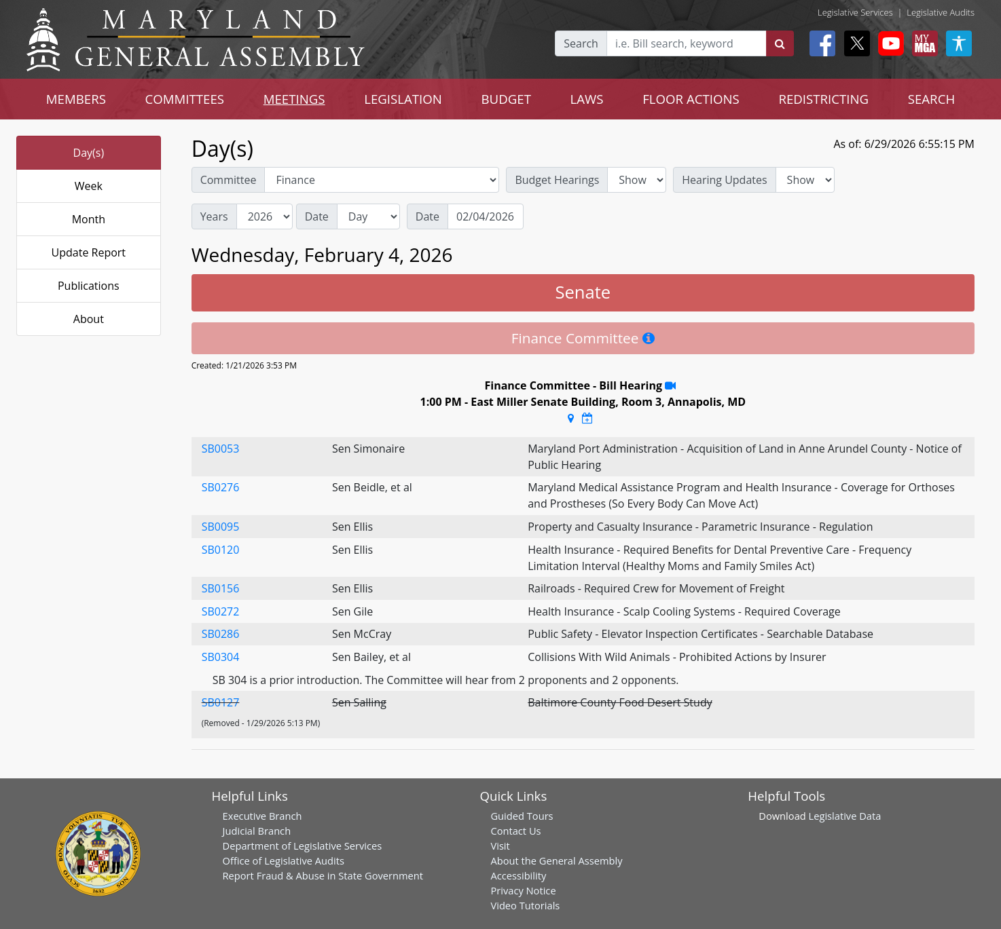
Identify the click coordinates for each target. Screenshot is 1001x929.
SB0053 (221, 448)
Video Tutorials (525, 905)
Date (317, 216)
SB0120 (221, 549)
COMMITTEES (185, 98)
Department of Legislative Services (302, 845)
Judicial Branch (257, 830)
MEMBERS (76, 98)
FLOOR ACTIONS (691, 98)
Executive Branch (262, 815)
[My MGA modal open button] (922, 43)
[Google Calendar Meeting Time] (587, 418)
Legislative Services (855, 12)
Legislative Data (845, 815)
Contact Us (515, 830)
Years (214, 216)
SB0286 (221, 633)
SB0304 (221, 656)
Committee (228, 179)
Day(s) (89, 152)
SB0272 (221, 611)
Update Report (89, 252)
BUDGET (506, 98)
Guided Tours (521, 815)
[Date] (486, 216)
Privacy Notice (523, 890)
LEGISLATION (403, 98)
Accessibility (518, 875)
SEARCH (931, 98)
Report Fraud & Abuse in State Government (323, 875)
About (88, 318)
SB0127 (221, 702)
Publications (89, 285)
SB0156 (221, 588)
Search (581, 43)
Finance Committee (575, 337)
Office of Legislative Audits (283, 860)
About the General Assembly (556, 860)
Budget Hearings (557, 179)
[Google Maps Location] (571, 418)
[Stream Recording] (670, 385)
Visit (499, 845)
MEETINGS (294, 98)
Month (88, 219)
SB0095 (221, 526)
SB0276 (221, 487)
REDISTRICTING (823, 98)
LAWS (587, 98)
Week (89, 185)
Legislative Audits (941, 12)
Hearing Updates (724, 179)
